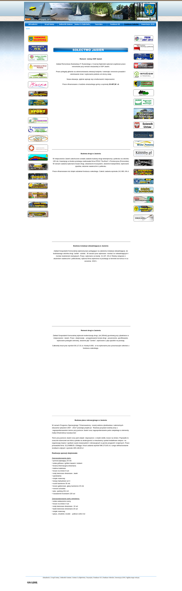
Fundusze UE (97, 577)
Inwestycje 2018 (120, 577)
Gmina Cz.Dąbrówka (78, 577)
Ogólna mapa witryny (133, 577)
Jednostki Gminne (65, 577)
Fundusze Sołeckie (108, 577)
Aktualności (46, 577)
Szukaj (153, 18)
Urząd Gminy (55, 577)
